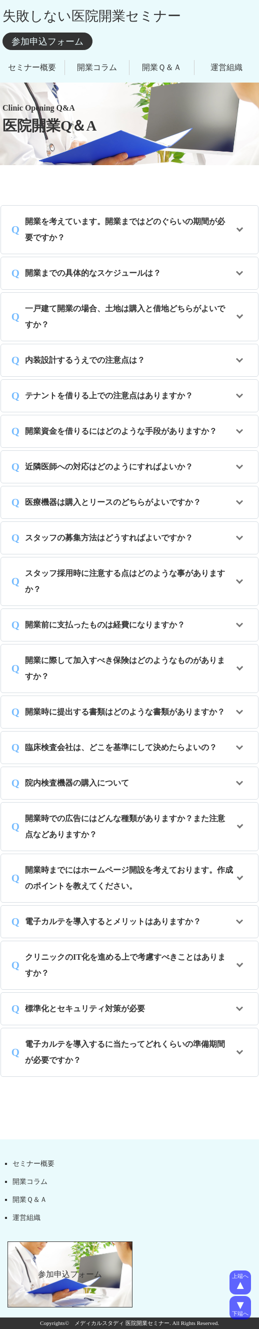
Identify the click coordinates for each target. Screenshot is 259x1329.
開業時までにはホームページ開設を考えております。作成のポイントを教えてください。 (129, 878)
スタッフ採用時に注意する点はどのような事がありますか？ (125, 581)
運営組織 (226, 67)
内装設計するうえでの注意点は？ (85, 360)
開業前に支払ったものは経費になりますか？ (105, 624)
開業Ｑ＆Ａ (162, 67)
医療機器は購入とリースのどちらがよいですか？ (113, 502)
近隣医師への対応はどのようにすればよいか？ (109, 466)
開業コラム (97, 67)
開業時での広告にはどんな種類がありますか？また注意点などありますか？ (125, 826)
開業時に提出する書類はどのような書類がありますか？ (125, 712)
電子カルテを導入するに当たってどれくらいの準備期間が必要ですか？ (125, 1052)
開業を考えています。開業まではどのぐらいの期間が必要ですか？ (125, 229)
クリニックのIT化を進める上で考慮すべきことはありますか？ (125, 965)
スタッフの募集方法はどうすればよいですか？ (109, 537)
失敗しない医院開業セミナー (91, 16)
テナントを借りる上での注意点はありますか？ (109, 395)
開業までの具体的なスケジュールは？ (93, 273)
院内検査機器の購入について (77, 783)
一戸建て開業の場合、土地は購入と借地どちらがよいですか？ (125, 316)
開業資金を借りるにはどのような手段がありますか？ (121, 431)
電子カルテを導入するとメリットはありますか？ (113, 921)
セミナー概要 (32, 67)
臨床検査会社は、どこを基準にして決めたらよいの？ (121, 747)
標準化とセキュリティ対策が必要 (85, 1008)
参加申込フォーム (48, 42)
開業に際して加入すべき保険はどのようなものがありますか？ (125, 668)
